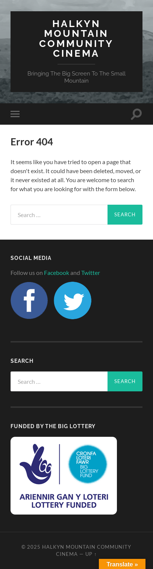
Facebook (56, 272)
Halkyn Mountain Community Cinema (76, 38)
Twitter (90, 272)
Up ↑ (91, 554)
